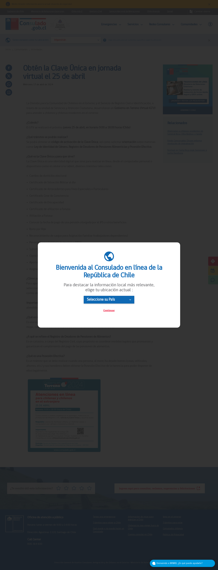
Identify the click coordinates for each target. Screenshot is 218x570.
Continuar (109, 310)
